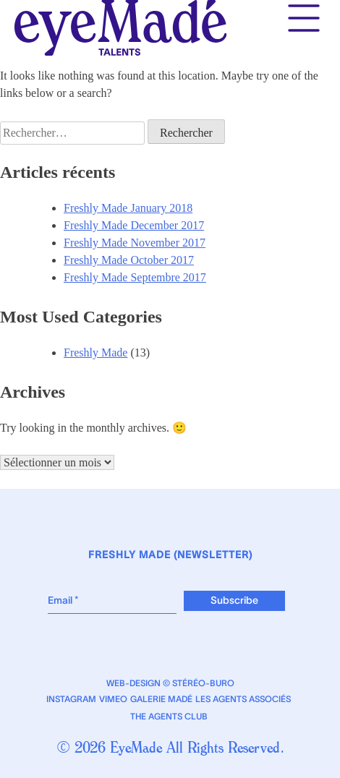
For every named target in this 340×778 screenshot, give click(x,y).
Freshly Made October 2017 (129, 260)
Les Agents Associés (243, 699)
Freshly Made (95, 352)
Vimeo (113, 699)
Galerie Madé (161, 699)
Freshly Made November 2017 (134, 242)
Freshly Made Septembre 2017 (135, 277)
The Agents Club (169, 716)
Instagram (71, 699)
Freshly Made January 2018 (128, 208)
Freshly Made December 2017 (134, 225)
